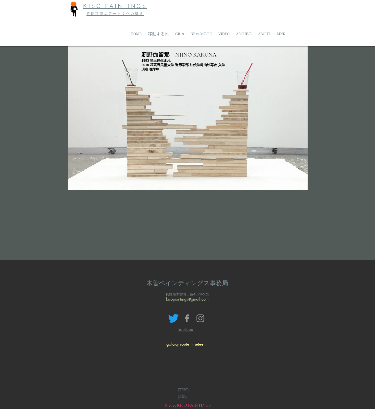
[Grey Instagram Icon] (200, 318)
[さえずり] (173, 318)
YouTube (185, 329)
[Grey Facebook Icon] (187, 318)
